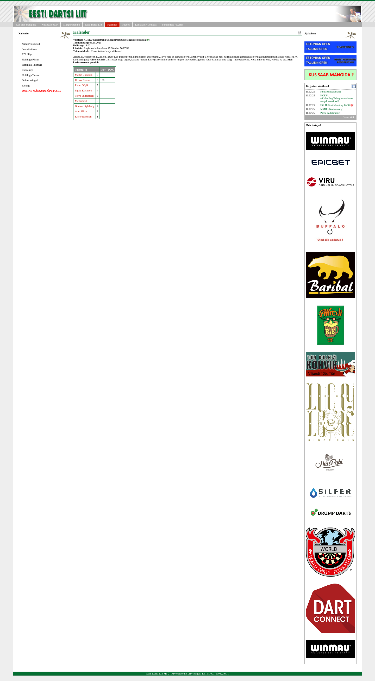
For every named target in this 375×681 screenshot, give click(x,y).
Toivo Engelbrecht (84, 95)
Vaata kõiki (349, 117)
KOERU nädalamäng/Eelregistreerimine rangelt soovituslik (336, 98)
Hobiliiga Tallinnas (32, 64)
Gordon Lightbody (85, 106)
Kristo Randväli (83, 116)
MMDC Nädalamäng (331, 109)
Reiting (25, 85)
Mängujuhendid (71, 24)
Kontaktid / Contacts (146, 24)
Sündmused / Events (172, 24)
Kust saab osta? (50, 24)
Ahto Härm (81, 111)
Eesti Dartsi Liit (93, 24)
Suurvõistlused (29, 49)
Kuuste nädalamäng (330, 91)
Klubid (126, 24)
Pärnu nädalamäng (330, 113)
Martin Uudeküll (83, 74)
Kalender (112, 24)
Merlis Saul (81, 101)
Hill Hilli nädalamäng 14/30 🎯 (336, 105)
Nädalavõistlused (31, 43)
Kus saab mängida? (26, 24)
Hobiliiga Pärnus (31, 59)
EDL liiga (27, 54)
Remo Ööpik (81, 85)
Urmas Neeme (82, 80)
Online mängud (30, 80)
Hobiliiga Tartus (30, 75)
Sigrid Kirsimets (83, 90)
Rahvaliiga (27, 70)
